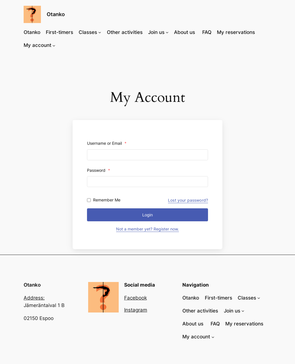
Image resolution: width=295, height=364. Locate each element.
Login (147, 214)
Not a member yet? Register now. (147, 228)
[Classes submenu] (99, 32)
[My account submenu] (53, 45)
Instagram (135, 310)
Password (98, 170)
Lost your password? (188, 200)
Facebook (135, 298)
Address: (34, 298)
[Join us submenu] (167, 32)
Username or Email (106, 143)
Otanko (56, 14)
